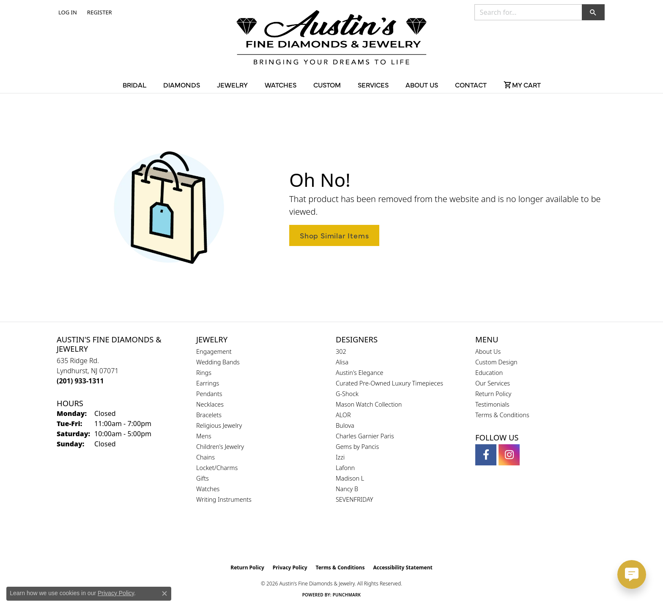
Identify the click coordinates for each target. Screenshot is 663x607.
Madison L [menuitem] (350, 478)
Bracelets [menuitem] (209, 415)
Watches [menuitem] (207, 489)
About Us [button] (421, 84)
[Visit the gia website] (312, 538)
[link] (98, 12)
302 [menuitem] (341, 351)
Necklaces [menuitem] (210, 404)
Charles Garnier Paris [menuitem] (365, 436)
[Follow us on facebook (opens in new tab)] (485, 454)
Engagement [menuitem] (214, 351)
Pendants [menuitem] (209, 394)
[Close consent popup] (164, 593)
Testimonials (492, 404)
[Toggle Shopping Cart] (522, 84)
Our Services (492, 383)
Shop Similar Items (334, 235)
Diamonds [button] (181, 84)
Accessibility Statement (402, 567)
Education (489, 373)
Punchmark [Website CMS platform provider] (347, 595)
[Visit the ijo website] (353, 538)
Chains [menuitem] (205, 457)
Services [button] (373, 84)
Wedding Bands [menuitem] (218, 362)
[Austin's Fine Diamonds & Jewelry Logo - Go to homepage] (331, 39)
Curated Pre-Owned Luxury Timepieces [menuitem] (389, 383)
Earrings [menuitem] (207, 383)
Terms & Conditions (502, 415)
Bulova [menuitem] (345, 425)
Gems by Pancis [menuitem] (357, 447)
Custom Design (496, 362)
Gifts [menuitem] (202, 478)
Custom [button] (327, 84)
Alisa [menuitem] (342, 362)
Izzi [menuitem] (340, 457)
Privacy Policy (290, 567)
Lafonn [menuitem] (345, 468)
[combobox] (528, 12)
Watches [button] (280, 84)
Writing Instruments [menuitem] (224, 499)
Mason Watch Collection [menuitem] (369, 404)
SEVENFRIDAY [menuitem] (354, 499)
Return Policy (493, 394)
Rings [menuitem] (203, 373)
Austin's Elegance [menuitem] (360, 373)
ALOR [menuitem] (343, 415)
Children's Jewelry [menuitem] (220, 447)
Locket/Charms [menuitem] (217, 468)
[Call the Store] (80, 381)
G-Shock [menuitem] (347, 394)
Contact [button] (471, 84)
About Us (488, 351)
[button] (67, 12)
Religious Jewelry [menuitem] (219, 425)
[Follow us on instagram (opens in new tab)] (509, 454)
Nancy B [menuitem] (347, 489)
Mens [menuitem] (203, 436)
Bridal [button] (134, 84)
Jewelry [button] (232, 84)
